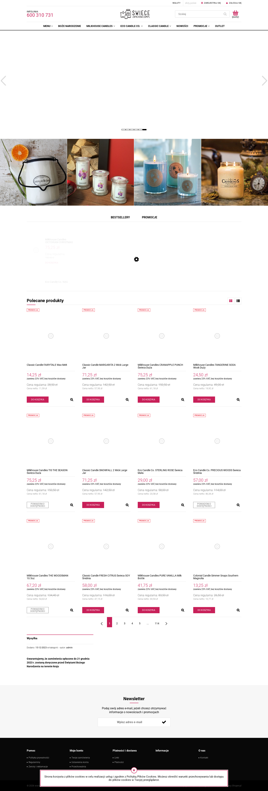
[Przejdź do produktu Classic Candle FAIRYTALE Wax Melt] (51, 336)
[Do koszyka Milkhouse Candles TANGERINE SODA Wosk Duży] (204, 400)
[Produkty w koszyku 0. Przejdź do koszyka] (235, 14)
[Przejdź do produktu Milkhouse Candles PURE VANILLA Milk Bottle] (162, 546)
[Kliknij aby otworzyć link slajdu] (134, 80)
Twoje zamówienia (81, 757)
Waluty (176, 3)
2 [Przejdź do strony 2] (117, 623)
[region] (134, 80)
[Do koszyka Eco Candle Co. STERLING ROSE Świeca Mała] (149, 505)
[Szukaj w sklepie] (198, 14)
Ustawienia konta (80, 762)
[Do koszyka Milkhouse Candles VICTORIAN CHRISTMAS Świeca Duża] (51, 263)
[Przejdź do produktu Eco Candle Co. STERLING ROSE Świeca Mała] (162, 441)
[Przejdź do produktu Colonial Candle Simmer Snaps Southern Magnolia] (217, 546)
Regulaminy (34, 762)
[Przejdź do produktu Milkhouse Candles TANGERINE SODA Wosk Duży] (217, 336)
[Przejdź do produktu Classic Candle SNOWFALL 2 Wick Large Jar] (106, 441)
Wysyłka (32, 638)
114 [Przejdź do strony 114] (157, 623)
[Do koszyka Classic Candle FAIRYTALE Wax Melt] (38, 400)
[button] (3, 79)
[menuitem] (48, 26)
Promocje (149, 217)
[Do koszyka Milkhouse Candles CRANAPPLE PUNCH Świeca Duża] (149, 400)
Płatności (119, 762)
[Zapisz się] (164, 722)
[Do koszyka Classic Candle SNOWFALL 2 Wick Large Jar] (93, 505)
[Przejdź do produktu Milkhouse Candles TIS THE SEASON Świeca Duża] (51, 441)
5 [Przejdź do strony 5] (139, 623)
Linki (116, 757)
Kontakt (204, 757)
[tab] (124, 129)
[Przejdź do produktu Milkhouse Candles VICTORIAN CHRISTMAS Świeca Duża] (59, 241)
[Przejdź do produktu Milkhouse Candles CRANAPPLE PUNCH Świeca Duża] (162, 336)
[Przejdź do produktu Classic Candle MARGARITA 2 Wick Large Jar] (106, 336)
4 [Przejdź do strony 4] (132, 623)
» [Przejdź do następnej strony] (166, 622)
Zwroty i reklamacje (38, 766)
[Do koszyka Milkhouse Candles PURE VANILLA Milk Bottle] (149, 610)
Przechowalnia (79, 766)
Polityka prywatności (39, 757)
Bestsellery (120, 217)
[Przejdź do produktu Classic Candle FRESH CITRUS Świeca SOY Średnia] (106, 546)
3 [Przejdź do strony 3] (124, 623)
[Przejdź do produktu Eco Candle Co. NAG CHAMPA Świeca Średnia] (59, 283)
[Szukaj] (225, 14)
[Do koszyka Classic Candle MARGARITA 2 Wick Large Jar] (93, 400)
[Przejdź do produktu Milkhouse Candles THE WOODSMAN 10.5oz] (51, 546)
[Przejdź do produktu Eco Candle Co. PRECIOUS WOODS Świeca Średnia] (217, 441)
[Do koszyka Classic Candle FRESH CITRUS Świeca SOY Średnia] (93, 610)
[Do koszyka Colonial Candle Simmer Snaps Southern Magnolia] (204, 610)
